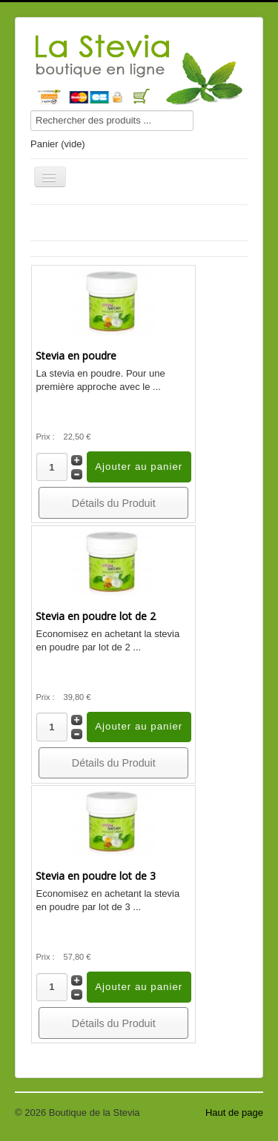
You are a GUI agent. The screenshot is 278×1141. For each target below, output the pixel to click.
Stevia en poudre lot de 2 (96, 616)
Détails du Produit (114, 503)
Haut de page (234, 1112)
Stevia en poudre (76, 356)
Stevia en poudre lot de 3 (96, 876)
